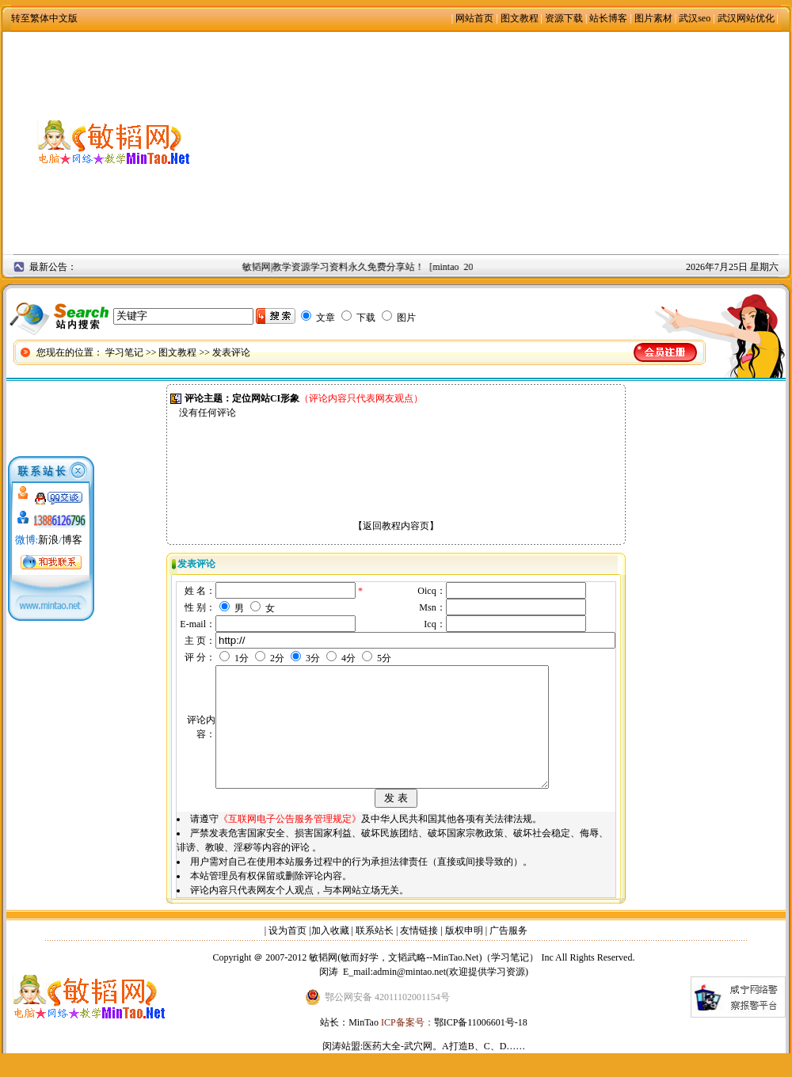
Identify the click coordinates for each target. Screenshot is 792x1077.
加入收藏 (330, 954)
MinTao (363, 1046)
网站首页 (474, 18)
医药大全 (382, 1069)
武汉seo (694, 18)
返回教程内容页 (396, 525)
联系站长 (375, 954)
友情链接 (419, 954)
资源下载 (564, 18)
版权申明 (464, 954)
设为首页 (287, 954)
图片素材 (653, 18)
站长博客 (608, 18)
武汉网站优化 (746, 18)
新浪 (48, 540)
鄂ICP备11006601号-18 (480, 1046)
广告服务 (508, 954)
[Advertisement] (507, 142)
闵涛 (328, 995)
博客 (72, 540)
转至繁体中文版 (44, 18)
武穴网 (418, 1069)
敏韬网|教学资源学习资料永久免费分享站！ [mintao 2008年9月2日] (387, 266)
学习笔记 (124, 352)
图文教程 (520, 18)
